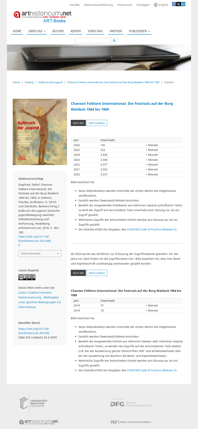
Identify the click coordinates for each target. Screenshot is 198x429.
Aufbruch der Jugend (50, 82)
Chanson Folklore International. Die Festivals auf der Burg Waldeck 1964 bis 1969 (113, 82)
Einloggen (142, 5)
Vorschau (94, 31)
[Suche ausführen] (114, 40)
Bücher (57, 31)
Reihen (75, 31)
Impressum (123, 5)
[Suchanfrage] (93, 40)
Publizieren (137, 31)
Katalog (29, 82)
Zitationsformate (30, 253)
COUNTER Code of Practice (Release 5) (151, 229)
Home (16, 31)
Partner (115, 31)
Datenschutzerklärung (97, 5)
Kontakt (73, 5)
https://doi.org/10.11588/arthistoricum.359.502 (34, 331)
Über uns (35, 31)
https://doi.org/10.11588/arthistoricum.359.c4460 (34, 241)
